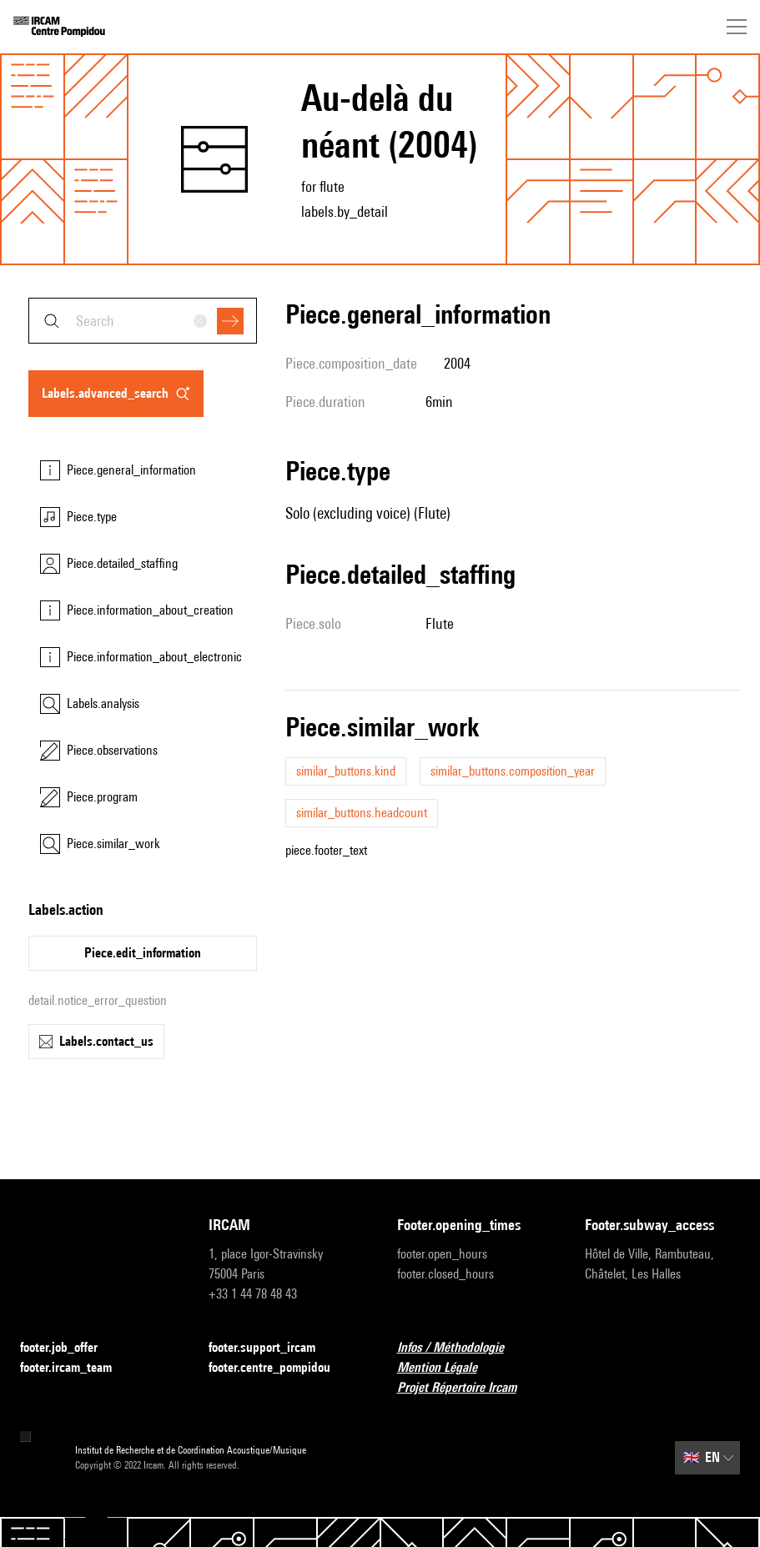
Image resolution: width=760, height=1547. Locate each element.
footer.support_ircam (272, 1348)
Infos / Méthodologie (460, 1348)
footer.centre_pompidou (279, 1368)
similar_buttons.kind (345, 771)
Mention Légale (447, 1368)
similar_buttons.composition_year (512, 771)
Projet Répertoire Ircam (466, 1388)
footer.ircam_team (76, 1368)
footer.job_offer (69, 1348)
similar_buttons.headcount (361, 813)
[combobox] (142, 321)
